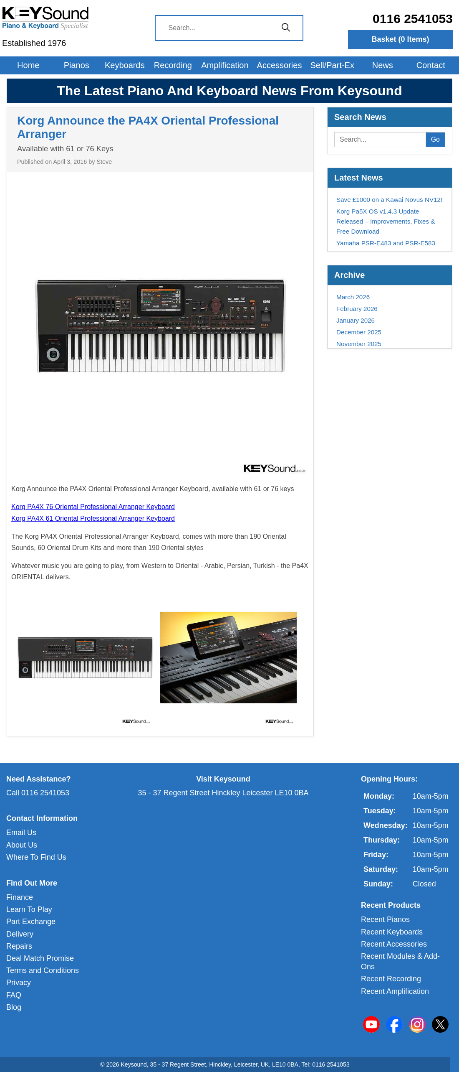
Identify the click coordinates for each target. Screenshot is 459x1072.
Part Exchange (30, 921)
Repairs (19, 946)
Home (28, 65)
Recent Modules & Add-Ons (400, 961)
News (382, 65)
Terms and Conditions (42, 970)
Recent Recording (391, 979)
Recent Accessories (394, 944)
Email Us (21, 832)
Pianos (76, 65)
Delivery (19, 934)
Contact (430, 65)
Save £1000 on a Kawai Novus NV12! (389, 199)
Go (435, 139)
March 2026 (353, 296)
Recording (173, 65)
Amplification (224, 65)
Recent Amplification (395, 991)
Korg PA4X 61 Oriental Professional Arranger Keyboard (93, 518)
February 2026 (357, 308)
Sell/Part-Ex (332, 65)
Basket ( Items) (400, 39)
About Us (21, 845)
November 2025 (358, 343)
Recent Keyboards (392, 932)
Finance (19, 897)
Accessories (279, 65)
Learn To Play (29, 909)
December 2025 (358, 332)
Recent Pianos (385, 919)
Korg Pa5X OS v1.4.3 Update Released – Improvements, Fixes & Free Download (385, 221)
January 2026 (355, 320)
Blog (13, 1007)
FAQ (13, 995)
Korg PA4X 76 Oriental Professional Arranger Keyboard (93, 506)
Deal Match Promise (40, 958)
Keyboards (125, 65)
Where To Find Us (36, 857)
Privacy (18, 982)
